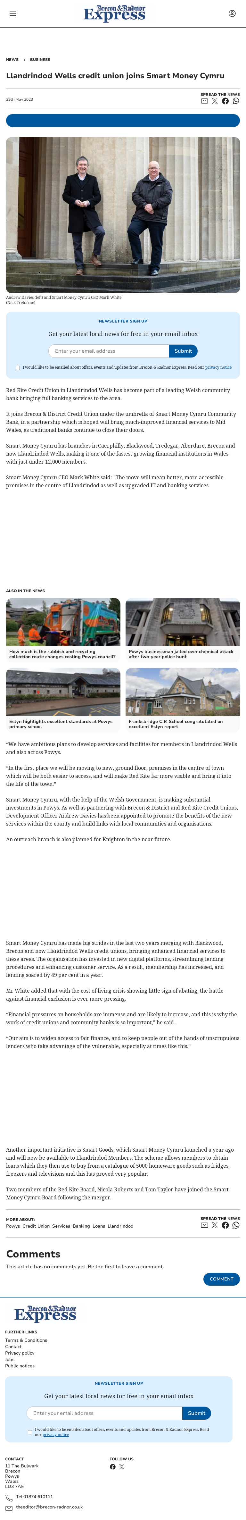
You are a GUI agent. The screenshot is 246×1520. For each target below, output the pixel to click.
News (12, 59)
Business (40, 59)
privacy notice (218, 367)
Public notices (20, 1366)
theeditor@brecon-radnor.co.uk (49, 1507)
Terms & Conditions (26, 1340)
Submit (183, 351)
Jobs (9, 1359)
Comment (222, 1279)
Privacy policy (19, 1353)
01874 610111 (38, 1497)
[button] (12, 13)
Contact (13, 1347)
